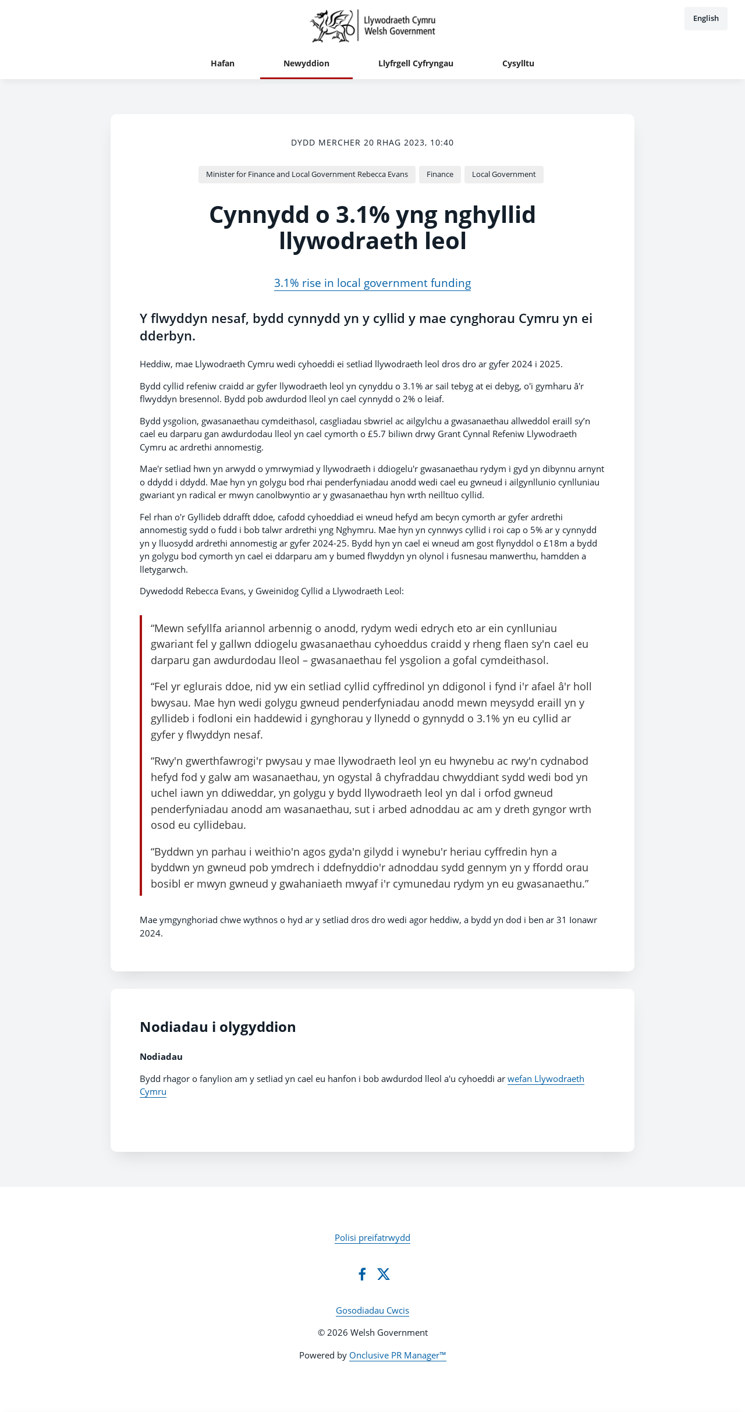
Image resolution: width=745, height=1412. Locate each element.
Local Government (504, 174)
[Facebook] (362, 1274)
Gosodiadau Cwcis (372, 1310)
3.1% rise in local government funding (372, 282)
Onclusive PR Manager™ (397, 1355)
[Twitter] (383, 1274)
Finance (440, 174)
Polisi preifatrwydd (372, 1237)
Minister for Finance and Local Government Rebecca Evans (307, 174)
